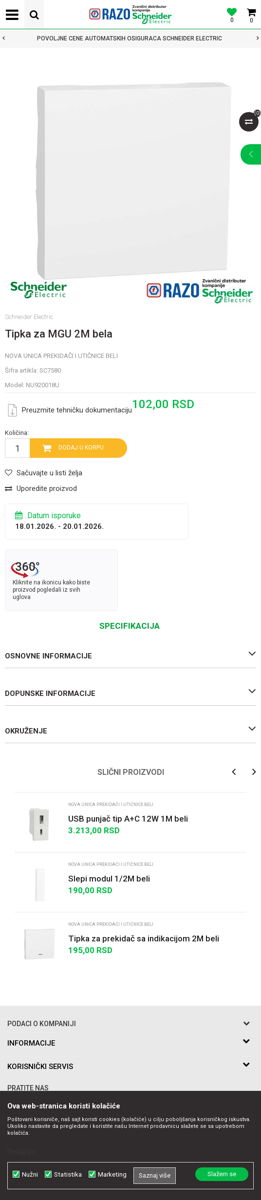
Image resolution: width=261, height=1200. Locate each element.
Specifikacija (129, 625)
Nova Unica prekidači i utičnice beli (61, 355)
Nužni (30, 1174)
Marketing (112, 1174)
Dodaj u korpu (81, 447)
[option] (130, 38)
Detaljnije (21, 1151)
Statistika (68, 1174)
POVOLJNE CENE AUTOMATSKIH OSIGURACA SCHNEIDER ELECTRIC (129, 38)
